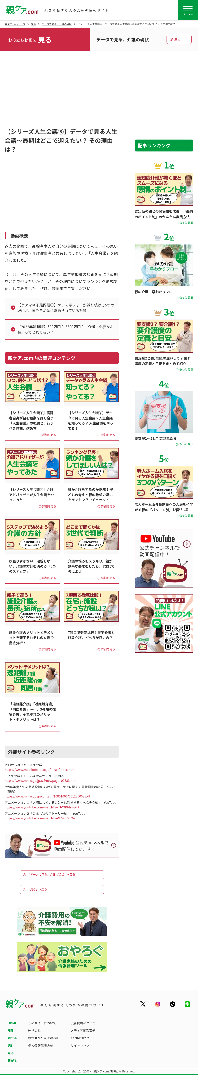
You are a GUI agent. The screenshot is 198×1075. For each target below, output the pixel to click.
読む (10, 1045)
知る (10, 1030)
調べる (12, 1037)
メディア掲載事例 (83, 1030)
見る (33, 24)
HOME (12, 1023)
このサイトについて (42, 1023)
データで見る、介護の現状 (57, 24)
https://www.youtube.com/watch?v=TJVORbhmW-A (42, 807)
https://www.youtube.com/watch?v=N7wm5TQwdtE (43, 818)
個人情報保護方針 (40, 1045)
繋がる (12, 1060)
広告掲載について (83, 1023)
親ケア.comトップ (15, 24)
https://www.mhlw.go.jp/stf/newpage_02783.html (41, 780)
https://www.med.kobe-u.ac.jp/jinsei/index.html (40, 769)
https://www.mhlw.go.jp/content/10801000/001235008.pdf (47, 796)
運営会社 (34, 1030)
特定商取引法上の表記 (43, 1037)
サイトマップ (80, 1045)
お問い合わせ (80, 1037)
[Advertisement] (99, 90)
